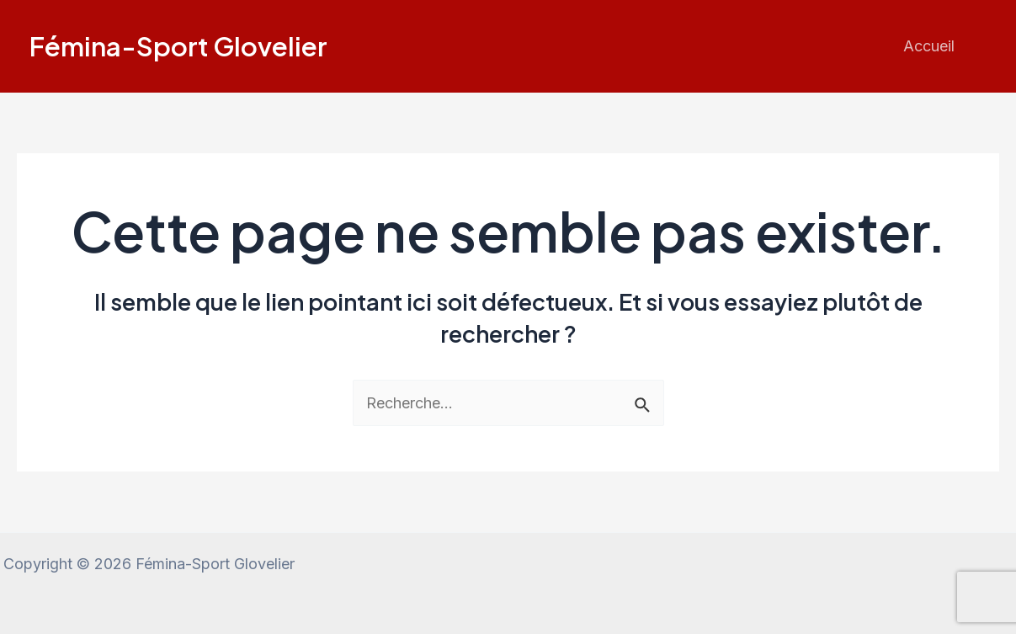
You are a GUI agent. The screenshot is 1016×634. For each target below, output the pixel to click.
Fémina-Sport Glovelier (178, 45)
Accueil (929, 46)
